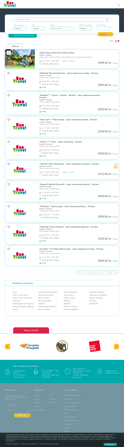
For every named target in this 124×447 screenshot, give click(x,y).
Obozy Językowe (44, 298)
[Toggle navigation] (119, 5)
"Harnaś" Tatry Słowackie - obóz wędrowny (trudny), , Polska (69, 164)
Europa (42, 75)
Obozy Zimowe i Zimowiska (22, 298)
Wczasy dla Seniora (70, 292)
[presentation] (7, 346)
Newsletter (52, 403)
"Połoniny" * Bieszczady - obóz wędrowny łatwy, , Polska (67, 206)
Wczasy (15, 309)
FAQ (50, 395)
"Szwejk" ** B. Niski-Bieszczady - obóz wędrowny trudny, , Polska (71, 249)
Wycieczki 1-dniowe (70, 307)
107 (111, 272)
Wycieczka (93, 301)
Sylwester (41, 304)
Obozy (41, 57)
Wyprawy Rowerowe (96, 298)
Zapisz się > (22, 415)
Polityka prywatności (13, 444)
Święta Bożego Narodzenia (47, 307)
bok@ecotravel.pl (112, 373)
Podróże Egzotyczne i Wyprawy (23, 304)
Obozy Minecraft (66, 57)
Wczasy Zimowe (69, 298)
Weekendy (67, 301)
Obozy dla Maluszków (46, 295)
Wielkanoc (67, 304)
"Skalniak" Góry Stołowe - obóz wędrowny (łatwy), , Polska (68, 227)
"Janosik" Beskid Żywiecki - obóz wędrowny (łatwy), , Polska (69, 184)
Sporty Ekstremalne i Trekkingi (23, 307)
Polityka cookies (39, 410)
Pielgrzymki (17, 301)
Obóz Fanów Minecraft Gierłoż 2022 (56, 52)
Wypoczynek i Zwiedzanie (98, 295)
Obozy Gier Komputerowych (82, 57)
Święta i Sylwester (44, 309)
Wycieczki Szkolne (70, 417)
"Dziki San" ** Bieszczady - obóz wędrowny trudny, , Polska (68, 119)
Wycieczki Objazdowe (96, 292)
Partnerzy (52, 399)
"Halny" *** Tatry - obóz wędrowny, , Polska (60, 142)
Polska (42, 55)
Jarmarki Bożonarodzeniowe (47, 292)
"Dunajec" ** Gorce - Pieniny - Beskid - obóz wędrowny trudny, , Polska (70, 96)
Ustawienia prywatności (30, 444)
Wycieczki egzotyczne (71, 309)
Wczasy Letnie (69, 295)
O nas (36, 399)
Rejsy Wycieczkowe (44, 301)
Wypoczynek (93, 304)
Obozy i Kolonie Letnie (52, 57)
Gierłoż (49, 55)
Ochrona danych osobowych (49, 444)
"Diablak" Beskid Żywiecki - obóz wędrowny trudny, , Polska (68, 73)
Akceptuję (110, 444)
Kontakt (37, 395)
